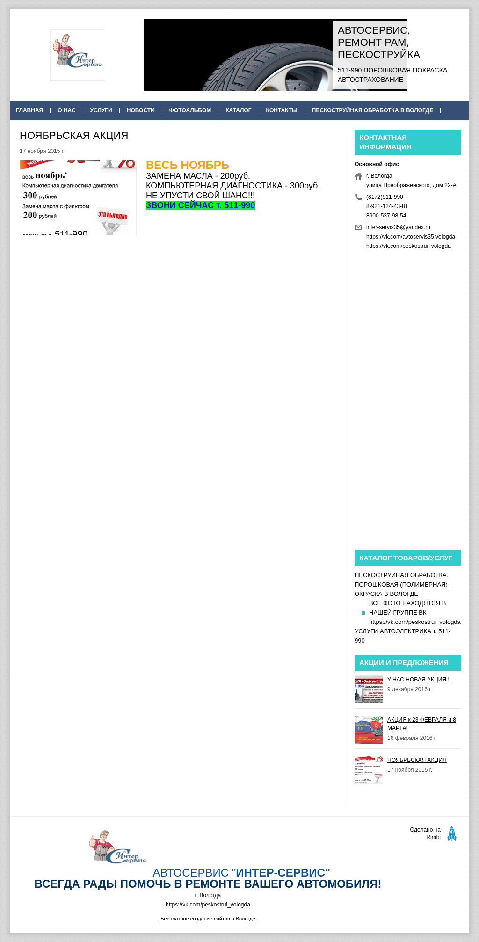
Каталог (238, 110)
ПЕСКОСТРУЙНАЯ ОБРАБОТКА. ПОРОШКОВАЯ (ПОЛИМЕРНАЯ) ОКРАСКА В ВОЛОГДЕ (401, 584)
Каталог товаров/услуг (405, 558)
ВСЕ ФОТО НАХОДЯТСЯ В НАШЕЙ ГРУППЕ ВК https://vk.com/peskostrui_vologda (415, 612)
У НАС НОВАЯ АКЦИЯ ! (418, 679)
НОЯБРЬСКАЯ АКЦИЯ (417, 760)
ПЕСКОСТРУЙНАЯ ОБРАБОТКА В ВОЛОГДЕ (372, 110)
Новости (141, 110)
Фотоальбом (190, 110)
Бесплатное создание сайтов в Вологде (207, 918)
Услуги (101, 110)
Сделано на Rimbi (425, 833)
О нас (66, 110)
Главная (29, 110)
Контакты (282, 110)
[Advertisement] (177, 310)
